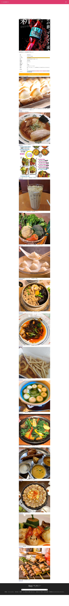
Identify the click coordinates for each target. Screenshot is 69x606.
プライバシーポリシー (11, 591)
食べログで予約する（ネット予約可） (34, 74)
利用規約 (20, 591)
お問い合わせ (17, 591)
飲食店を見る (21, 145)
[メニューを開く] (65, 2)
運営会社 (6, 591)
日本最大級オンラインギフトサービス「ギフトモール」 (56, 591)
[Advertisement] (34, 11)
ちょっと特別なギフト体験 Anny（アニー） (29, 591)
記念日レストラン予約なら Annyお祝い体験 (42, 591)
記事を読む (20, 110)
